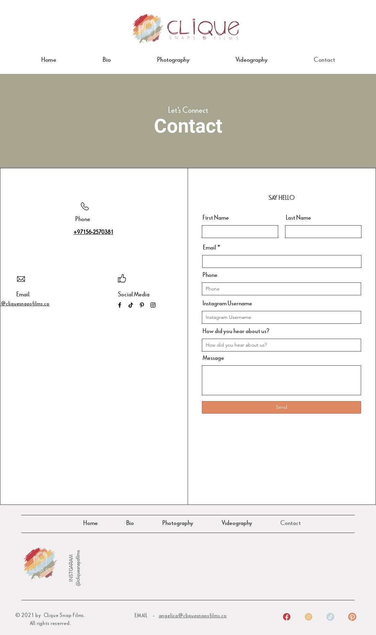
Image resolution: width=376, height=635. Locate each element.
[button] (173, 61)
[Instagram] (152, 305)
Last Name (298, 218)
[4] (352, 617)
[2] (308, 617)
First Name (216, 218)
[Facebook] (119, 305)
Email (209, 248)
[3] (330, 617)
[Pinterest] (141, 305)
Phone (210, 275)
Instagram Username (227, 304)
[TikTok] (130, 305)
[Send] (281, 407)
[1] (286, 617)
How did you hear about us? (236, 332)
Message (213, 358)
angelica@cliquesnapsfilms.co (193, 616)
